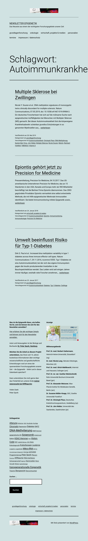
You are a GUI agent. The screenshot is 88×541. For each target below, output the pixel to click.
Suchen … (13, 477)
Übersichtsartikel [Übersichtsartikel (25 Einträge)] (31, 471)
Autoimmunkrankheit (36, 140)
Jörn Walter (32, 143)
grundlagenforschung (18, 33)
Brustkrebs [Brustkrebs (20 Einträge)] (30, 423)
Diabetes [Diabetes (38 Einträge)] (30, 426)
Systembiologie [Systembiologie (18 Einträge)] (23, 464)
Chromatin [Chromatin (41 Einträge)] (14, 426)
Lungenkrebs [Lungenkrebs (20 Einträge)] (18, 449)
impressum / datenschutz (29, 37)
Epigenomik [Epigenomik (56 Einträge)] (28, 434)
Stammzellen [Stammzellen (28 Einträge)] (30, 461)
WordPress (74, 523)
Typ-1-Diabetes (55, 285)
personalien (73, 33)
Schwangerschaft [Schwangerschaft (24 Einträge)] (15, 461)
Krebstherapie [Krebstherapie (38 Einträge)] (26, 445)
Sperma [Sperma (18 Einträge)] (23, 461)
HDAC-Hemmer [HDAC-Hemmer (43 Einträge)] (21, 438)
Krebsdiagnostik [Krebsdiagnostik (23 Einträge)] (14, 445)
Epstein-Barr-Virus (21, 143)
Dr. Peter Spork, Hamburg (27, 346)
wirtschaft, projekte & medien (53, 33)
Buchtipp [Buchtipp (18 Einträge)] (35, 423)
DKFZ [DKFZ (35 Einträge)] (37, 426)
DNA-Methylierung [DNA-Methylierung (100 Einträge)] (20, 430)
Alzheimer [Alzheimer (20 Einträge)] (20, 423)
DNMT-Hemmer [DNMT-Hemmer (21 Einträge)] (36, 431)
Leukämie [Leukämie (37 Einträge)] (36, 445)
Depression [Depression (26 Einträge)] (22, 426)
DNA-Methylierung (61, 140)
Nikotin (61, 143)
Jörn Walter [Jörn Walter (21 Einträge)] (30, 442)
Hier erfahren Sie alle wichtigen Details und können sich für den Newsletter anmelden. (24, 334)
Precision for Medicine (34, 218)
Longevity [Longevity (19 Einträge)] (12, 449)
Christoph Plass (49, 140)
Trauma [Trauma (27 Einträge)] (12, 471)
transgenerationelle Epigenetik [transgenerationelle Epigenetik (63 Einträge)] (25, 467)
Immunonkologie (20, 218)
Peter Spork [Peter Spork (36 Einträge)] (26, 455)
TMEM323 (24, 146)
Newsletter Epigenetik (23, 23)
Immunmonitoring (56, 216)
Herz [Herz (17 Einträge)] (29, 438)
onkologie (34, 33)
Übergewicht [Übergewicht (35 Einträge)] (20, 471)
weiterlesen (45, 128)
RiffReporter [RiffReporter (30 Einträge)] (19, 458)
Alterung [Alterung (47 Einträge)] (13, 423)
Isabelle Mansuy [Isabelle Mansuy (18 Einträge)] (22, 442)
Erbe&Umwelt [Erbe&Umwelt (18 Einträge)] (37, 435)
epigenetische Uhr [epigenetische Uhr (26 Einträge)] (15, 435)
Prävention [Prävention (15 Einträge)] (11, 458)
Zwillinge (64, 285)
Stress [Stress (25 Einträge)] (17, 464)
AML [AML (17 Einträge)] (25, 423)
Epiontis (46, 216)
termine (12, 37)
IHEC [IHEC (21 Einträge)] (16, 442)
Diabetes (47, 285)
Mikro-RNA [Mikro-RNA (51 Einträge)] (28, 448)
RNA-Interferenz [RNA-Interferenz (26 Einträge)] (29, 458)
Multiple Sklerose (42, 143)
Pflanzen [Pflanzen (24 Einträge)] (34, 455)
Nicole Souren (53, 143)
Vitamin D (32, 146)
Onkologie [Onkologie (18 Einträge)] (26, 452)
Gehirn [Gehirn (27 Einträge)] (11, 438)
